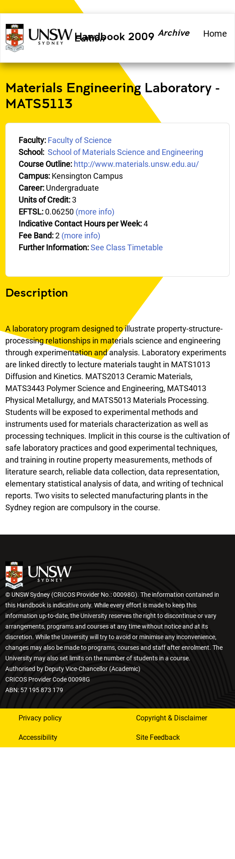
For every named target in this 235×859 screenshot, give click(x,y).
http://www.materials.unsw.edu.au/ (136, 164)
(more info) (95, 211)
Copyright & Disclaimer (171, 718)
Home (215, 33)
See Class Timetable (127, 247)
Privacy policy (40, 718)
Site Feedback (158, 737)
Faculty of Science (80, 140)
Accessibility (38, 737)
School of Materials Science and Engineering (125, 152)
